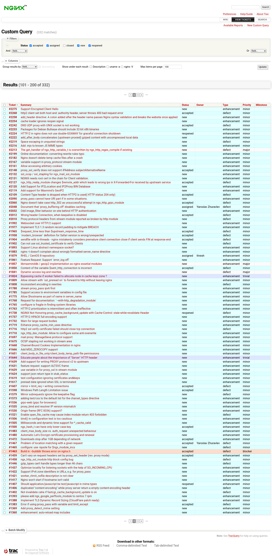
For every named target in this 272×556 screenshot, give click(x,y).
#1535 (13, 406)
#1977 (13, 227)
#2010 (13, 219)
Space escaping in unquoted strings (43, 141)
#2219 (13, 141)
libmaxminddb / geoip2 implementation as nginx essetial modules (61, 263)
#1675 (13, 341)
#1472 (13, 439)
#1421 (13, 475)
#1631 (13, 365)
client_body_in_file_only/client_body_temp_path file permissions (60, 353)
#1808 (13, 284)
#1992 (13, 223)
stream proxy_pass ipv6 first (38, 288)
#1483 (13, 431)
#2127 (13, 182)
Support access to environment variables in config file (54, 292)
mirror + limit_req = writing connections (45, 386)
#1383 (13, 504)
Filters (13, 38)
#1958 (13, 235)
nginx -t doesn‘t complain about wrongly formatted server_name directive (65, 251)
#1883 (13, 251)
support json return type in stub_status (44, 373)
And (8, 50)
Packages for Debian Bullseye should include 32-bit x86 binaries (60, 129)
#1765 (13, 304)
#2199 (13, 154)
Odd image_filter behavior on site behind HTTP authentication (58, 210)
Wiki (225, 19)
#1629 (13, 369)
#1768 (13, 300)
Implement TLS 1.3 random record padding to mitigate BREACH (60, 227)
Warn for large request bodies (39, 321)
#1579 (13, 394)
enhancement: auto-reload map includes (45, 512)
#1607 (13, 386)
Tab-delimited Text (166, 545)
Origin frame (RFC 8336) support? (41, 410)
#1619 (13, 378)
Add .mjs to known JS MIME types (42, 145)
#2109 (13, 194)
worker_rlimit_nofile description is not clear (47, 475)
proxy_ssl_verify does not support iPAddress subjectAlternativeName (63, 170)
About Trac (263, 14)
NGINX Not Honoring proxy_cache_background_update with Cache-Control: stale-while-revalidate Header (85, 312)
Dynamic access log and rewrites (41, 272)
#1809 (13, 280)
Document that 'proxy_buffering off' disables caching (53, 206)
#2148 (13, 170)
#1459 (13, 455)
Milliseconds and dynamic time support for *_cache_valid (56, 422)
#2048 (13, 206)
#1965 (13, 231)
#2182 (13, 158)
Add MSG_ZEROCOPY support (39, 349)
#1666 (13, 349)
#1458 (13, 459)
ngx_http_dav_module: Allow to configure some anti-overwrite (58, 333)
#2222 (13, 137)
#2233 (13, 129)
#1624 (13, 373)
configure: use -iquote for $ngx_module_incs (48, 447)
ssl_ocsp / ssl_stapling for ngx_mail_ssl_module (50, 174)
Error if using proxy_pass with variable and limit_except (54, 504)
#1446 (13, 463)
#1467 (13, 443)
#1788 (13, 288)
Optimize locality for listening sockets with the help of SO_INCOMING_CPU (66, 467)
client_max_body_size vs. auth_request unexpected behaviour (58, 431)
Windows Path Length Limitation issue (44, 390)
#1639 (13, 361)
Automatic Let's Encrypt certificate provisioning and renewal (57, 435)
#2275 (13, 109)
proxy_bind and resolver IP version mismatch (48, 406)
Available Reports (233, 25)
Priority (247, 105)
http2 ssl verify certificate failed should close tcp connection (58, 329)
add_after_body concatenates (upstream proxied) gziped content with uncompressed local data (79, 137)
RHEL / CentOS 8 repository (37, 255)
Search (262, 19)
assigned (55, 45)
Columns (13, 60)
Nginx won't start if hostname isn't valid (45, 479)
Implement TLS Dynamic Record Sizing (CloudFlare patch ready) (60, 500)
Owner (200, 105)
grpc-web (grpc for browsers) (38, 402)
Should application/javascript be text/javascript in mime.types (59, 484)
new (82, 45)
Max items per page (151, 66)
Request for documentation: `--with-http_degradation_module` (58, 300)
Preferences (229, 14)
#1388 (13, 500)
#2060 (13, 202)
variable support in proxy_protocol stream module (51, 162)
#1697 (13, 337)
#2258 (13, 117)
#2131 (13, 178)
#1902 (13, 243)
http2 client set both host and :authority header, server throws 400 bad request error (72, 113)
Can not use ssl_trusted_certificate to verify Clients (52, 243)
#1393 (13, 496)
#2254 (13, 121)
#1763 (13, 308)
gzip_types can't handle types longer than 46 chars (52, 463)
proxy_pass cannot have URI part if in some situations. (54, 198)
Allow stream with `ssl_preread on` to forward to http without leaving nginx (66, 280)
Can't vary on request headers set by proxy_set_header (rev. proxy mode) (65, 455)
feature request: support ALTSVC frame (45, 365)
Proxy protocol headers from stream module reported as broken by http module (69, 219)
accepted (38, 45)
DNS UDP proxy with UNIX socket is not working (50, 125)
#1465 (13, 447)
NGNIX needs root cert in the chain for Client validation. (55, 178)
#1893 (13, 247)
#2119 (13, 190)
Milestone (261, 105)
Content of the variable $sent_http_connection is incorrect (56, 268)
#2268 (13, 113)
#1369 (13, 508)
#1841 (13, 272)
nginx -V (127, 66)
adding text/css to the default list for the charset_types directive (60, 398)
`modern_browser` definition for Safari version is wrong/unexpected (62, 235)
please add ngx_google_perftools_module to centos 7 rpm (56, 496)
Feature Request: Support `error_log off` (45, 259)
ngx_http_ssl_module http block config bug (47, 459)
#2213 (13, 150)
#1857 (13, 263)
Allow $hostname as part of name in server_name (51, 296)
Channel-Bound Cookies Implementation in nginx (50, 345)
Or (248, 50)
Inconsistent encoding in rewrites (41, 284)
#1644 (13, 357)
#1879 (13, 255)
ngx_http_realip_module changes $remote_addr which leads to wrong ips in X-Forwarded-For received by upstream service (96, 182)
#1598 (13, 390)
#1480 (13, 435)
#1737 (13, 316)
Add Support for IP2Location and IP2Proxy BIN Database (55, 186)
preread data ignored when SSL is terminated (48, 382)
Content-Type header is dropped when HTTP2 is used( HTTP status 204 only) (68, 194)
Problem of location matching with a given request (52, 443)
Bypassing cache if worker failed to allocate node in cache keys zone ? (64, 276)
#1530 (13, 410)
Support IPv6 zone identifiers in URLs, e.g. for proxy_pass (56, 471)
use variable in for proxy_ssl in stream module (49, 369)
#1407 (13, 484)
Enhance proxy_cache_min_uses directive (46, 325)
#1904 (13, 239)
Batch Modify (16, 530)
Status (24, 45)
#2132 (13, 174)
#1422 (13, 471)
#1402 (13, 492)
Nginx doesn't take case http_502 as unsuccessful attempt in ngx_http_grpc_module (72, 202)
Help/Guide (246, 14)
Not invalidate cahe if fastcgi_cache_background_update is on (59, 492)
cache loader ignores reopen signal (42, 121)
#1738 (13, 312)
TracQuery (233, 535)
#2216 (13, 145)
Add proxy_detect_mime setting (40, 508)
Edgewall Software (38, 552)
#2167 (13, 162)
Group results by (12, 66)
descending (48, 66)
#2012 (13, 215)
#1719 (13, 325)
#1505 (13, 422)
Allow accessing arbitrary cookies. (42, 166)
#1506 (13, 418)
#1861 (13, 259)
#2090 (13, 198)
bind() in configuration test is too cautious (46, 418)
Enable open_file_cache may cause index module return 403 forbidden (64, 414)
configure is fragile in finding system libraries (48, 304)
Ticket (12, 105)
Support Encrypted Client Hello (39, 109)
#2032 (13, 210)
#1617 (13, 382)
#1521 (13, 414)
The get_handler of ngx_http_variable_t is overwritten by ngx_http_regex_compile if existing (76, 150)
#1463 (13, 451)
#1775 (13, 296)
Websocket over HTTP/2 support (41, 223)
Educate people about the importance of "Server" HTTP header (59, 357)
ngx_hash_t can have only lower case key (46, 426)
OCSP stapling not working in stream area (46, 341)
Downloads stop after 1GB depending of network (50, 439)
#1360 (13, 512)
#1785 (13, 292)
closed (70, 45)
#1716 (13, 329)
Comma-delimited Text (131, 545)
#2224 (13, 133)
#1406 (13, 488)
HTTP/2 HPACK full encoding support (44, 316)
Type (225, 105)
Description (97, 66)
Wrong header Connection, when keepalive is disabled (54, 215)
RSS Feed (102, 545)
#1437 (13, 467)
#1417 (13, 479)
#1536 (13, 402)
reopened (97, 45)
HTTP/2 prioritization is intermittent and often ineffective (56, 308)
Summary (26, 105)
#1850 (13, 268)
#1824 (13, 276)
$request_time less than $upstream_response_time (52, 231)
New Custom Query (258, 25)
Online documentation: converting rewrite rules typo (52, 154)
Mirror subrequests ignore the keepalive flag (48, 394)
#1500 (13, 426)
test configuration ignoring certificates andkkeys (50, 378)
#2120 (13, 186)
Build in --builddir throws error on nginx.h (45, 451)
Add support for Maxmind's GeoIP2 (42, 190)
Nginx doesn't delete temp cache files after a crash (52, 158)
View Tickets (243, 19)
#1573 (13, 398)
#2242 (13, 125)
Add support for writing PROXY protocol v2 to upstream (55, 361)
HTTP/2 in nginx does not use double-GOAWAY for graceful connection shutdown (71, 133)
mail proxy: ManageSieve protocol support (47, 337)
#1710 (13, 333)
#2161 (13, 166)
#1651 (13, 353)
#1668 (13, 345)
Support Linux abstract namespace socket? (47, 247)
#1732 (13, 321)
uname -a (113, 66)
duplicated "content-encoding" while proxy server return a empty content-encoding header (75, 488)
